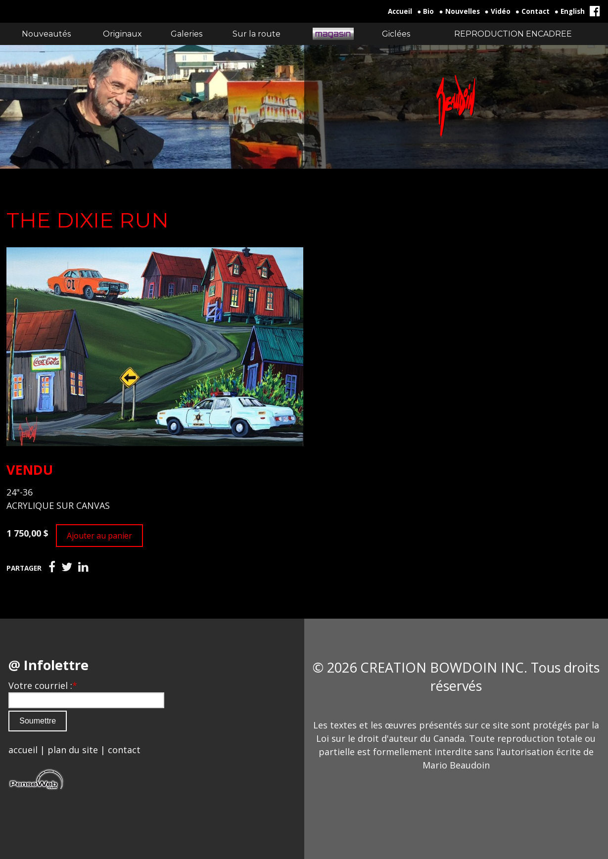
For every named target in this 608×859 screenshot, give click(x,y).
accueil (23, 750)
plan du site (72, 750)
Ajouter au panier (99, 535)
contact (124, 750)
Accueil (400, 11)
